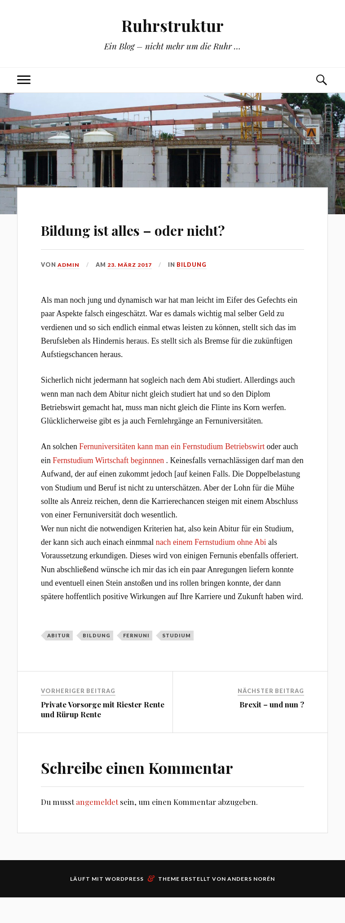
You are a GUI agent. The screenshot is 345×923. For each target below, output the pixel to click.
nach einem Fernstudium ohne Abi (211, 567)
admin (69, 290)
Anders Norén (251, 904)
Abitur (58, 661)
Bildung (193, 290)
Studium (176, 661)
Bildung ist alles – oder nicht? (146, 240)
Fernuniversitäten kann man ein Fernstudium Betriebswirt (172, 472)
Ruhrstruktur (172, 24)
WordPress (124, 904)
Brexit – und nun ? (271, 730)
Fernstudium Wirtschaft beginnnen (108, 485)
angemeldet (97, 827)
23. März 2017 (130, 290)
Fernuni (136, 661)
